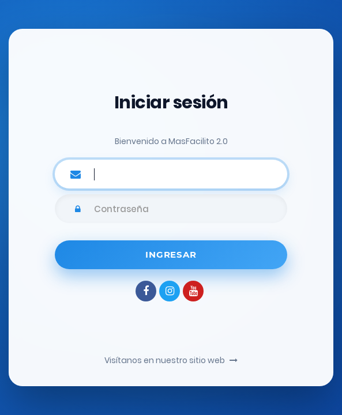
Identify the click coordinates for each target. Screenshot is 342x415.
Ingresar (170, 254)
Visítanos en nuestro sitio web (171, 360)
